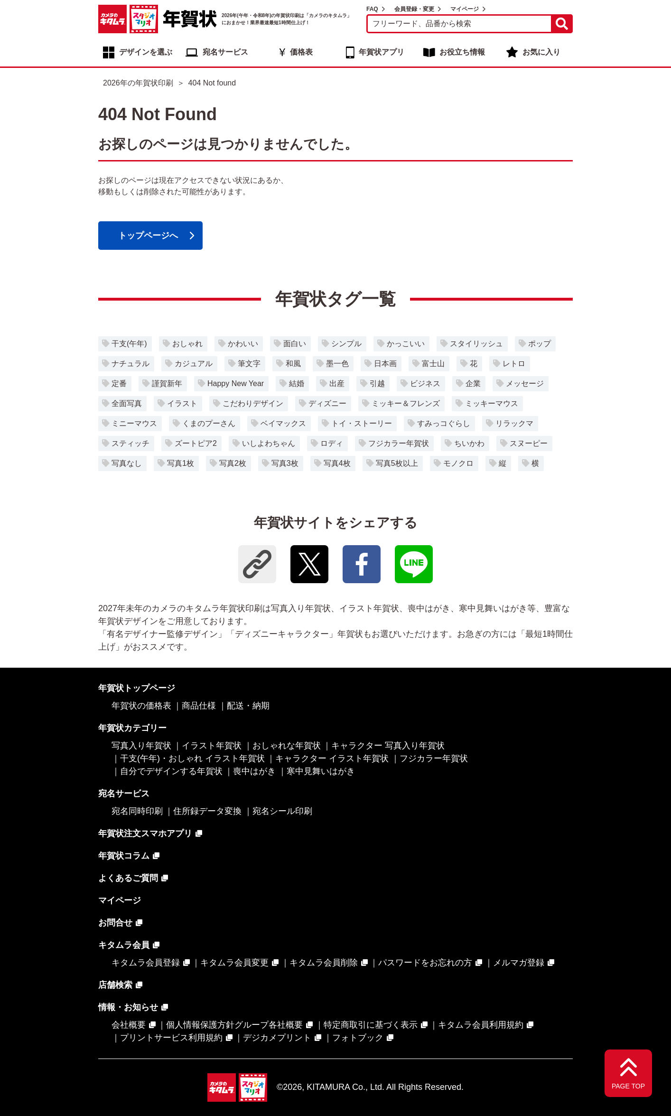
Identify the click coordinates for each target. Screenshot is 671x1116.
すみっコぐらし (443, 423)
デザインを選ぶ (145, 52)
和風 (293, 363)
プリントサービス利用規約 (171, 1037)
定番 (119, 383)
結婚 (296, 383)
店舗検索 (115, 985)
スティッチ (130, 443)
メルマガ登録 (518, 962)
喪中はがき (254, 771)
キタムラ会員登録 (146, 962)
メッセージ (525, 383)
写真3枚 (284, 463)
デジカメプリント (277, 1037)
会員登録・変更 (414, 9)
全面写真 (127, 403)
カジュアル (194, 363)
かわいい (243, 344)
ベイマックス (283, 423)
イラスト (182, 403)
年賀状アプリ (381, 52)
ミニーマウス (134, 423)
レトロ (514, 363)
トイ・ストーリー (361, 423)
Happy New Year (235, 383)
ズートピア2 (196, 443)
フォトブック (357, 1037)
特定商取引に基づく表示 (371, 1025)
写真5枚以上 (397, 463)
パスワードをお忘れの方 (425, 962)
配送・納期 (248, 705)
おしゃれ (187, 344)
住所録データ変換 (207, 811)
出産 (337, 383)
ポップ (539, 344)
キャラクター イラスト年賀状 (332, 758)
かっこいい (406, 344)
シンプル (346, 344)
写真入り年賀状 (141, 745)
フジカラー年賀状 (398, 443)
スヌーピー (529, 443)
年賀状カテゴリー (132, 728)
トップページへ (148, 235)
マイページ (464, 9)
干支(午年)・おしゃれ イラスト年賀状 (192, 758)
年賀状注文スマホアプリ (145, 833)
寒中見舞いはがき (321, 771)
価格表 (301, 52)
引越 (377, 383)
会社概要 (129, 1025)
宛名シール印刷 (282, 811)
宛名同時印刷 (137, 811)
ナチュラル (130, 363)
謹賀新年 (167, 383)
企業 (473, 383)
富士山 (433, 363)
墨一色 (337, 363)
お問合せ (115, 922)
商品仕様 (199, 705)
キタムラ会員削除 (323, 962)
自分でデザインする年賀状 (171, 771)
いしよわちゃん (268, 443)
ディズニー (327, 403)
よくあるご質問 (128, 878)
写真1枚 (180, 463)
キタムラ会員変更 (234, 962)
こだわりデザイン (253, 403)
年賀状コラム (123, 856)
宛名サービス (225, 52)
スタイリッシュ (476, 344)
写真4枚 (337, 463)
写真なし (127, 463)
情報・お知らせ (128, 1007)
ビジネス (425, 383)
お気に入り (541, 52)
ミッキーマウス (491, 403)
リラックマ (514, 423)
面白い (294, 344)
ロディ (331, 443)
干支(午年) (129, 344)
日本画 (385, 363)
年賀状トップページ (136, 688)
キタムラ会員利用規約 (480, 1025)
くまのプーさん (208, 423)
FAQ (372, 9)
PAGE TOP (628, 1086)
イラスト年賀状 (212, 745)
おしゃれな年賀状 (286, 745)
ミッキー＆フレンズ (406, 403)
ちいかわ (469, 443)
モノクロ (458, 463)
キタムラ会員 (123, 945)
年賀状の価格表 (141, 705)
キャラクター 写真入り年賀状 (388, 745)
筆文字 (249, 363)
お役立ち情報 (462, 52)
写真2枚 (232, 463)
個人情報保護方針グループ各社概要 (234, 1025)
